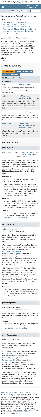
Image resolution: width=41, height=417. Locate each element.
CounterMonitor (9, 22)
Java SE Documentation (14, 396)
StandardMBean (27, 31)
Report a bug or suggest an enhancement (15, 392)
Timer (17, 33)
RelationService (9, 27)
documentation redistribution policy (16, 412)
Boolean (22, 98)
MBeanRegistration (19, 11)
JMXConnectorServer (11, 24)
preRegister (23, 123)
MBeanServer (24, 126)
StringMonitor (8, 33)
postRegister (23, 96)
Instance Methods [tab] (24, 71)
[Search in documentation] (34, 11)
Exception (26, 157)
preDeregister (24, 112)
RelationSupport (23, 27)
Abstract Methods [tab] (10, 74)
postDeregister (24, 84)
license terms (23, 3)
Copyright (4, 406)
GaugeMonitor (21, 22)
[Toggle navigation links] (3, 6)
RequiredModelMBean (11, 29)
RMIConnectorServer (27, 29)
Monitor (23, 24)
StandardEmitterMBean (11, 31)
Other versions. (23, 401)
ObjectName (6, 123)
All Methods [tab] (8, 71)
